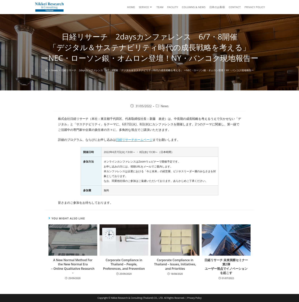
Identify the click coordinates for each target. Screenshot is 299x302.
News (165, 106)
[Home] (46, 70)
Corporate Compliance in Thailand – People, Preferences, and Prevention (124, 264)
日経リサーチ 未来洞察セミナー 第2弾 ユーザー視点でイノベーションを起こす (226, 266)
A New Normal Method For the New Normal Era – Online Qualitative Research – (72, 266)
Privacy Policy (194, 298)
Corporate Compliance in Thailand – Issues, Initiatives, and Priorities (175, 264)
